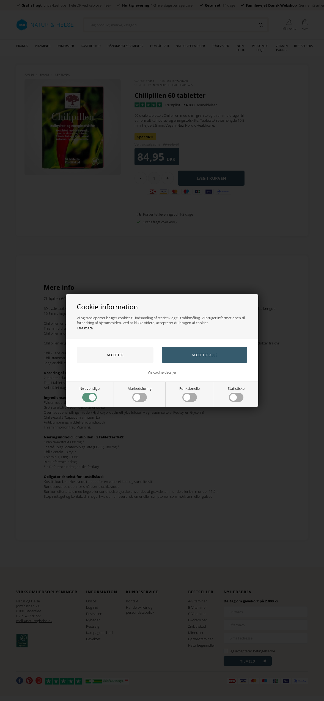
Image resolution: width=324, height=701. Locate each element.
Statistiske (236, 394)
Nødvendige (89, 394)
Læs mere (85, 328)
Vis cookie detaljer (162, 372)
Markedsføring (140, 394)
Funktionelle (189, 394)
